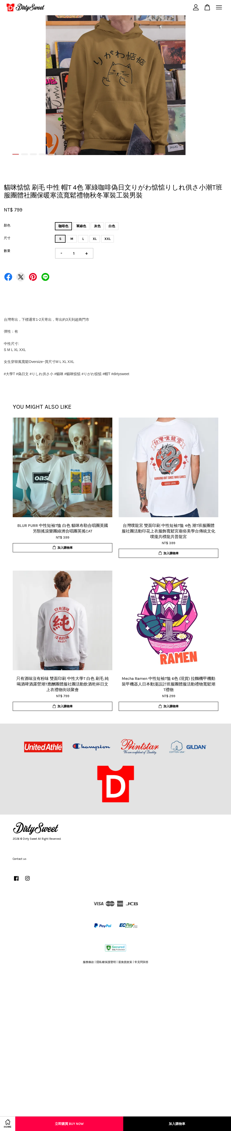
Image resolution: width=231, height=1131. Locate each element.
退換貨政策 (125, 962)
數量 (7, 251)
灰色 (97, 226)
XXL (107, 239)
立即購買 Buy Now (69, 1124)
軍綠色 (81, 226)
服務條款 (88, 962)
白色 (112, 226)
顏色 (7, 225)
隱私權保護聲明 (106, 962)
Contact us (19, 859)
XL (95, 239)
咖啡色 (63, 226)
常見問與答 (141, 962)
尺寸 (7, 238)
